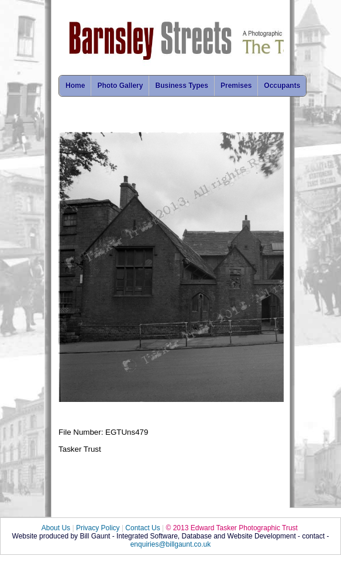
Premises (236, 85)
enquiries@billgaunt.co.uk (170, 544)
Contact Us (142, 528)
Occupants (282, 85)
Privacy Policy (98, 528)
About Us (56, 528)
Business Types (181, 85)
